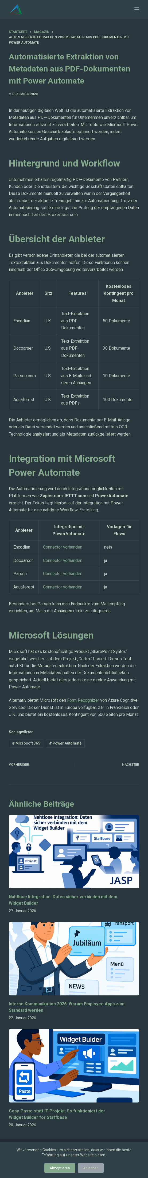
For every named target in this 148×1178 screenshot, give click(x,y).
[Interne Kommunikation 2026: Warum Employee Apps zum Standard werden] (74, 958)
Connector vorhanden (62, 547)
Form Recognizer (83, 700)
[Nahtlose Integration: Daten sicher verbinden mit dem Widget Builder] (74, 851)
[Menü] (136, 9)
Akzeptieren (60, 1168)
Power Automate (65, 743)
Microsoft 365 (26, 743)
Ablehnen (90, 1168)
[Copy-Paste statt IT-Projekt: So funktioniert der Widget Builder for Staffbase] (74, 1066)
